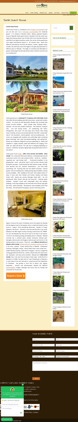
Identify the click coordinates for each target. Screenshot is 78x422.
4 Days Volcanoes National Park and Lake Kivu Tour (62, 92)
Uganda (50, 12)
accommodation (10, 267)
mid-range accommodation (31, 32)
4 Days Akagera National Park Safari (62, 55)
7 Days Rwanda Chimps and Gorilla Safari (61, 273)
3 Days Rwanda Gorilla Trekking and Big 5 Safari (62, 128)
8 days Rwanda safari (59, 164)
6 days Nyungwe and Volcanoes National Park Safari (62, 218)
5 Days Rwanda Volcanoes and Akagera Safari (62, 254)
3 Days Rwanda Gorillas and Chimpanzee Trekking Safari (61, 110)
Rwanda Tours (43, 12)
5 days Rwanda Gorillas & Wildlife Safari (60, 181)
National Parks (65, 12)
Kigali (20, 154)
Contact (35, 412)
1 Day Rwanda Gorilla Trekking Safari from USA (62, 147)
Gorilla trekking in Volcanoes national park (32, 244)
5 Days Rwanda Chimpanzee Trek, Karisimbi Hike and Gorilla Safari (62, 236)
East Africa (57, 12)
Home (26, 12)
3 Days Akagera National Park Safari (62, 307)
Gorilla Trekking (34, 12)
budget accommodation (38, 30)
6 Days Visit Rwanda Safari (61, 290)
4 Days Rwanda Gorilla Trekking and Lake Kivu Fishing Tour (62, 200)
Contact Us (73, 12)
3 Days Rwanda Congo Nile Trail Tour (62, 74)
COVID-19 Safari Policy (25, 412)
